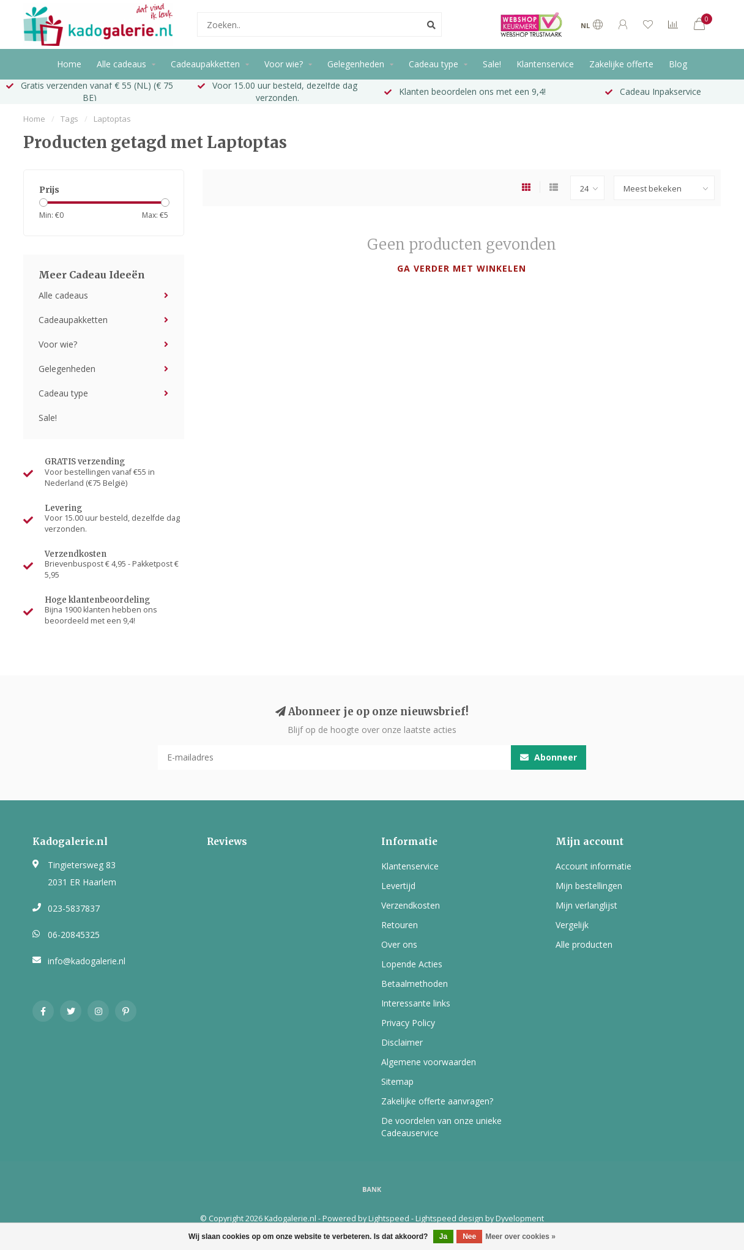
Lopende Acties (411, 964)
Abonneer (548, 757)
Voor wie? (283, 64)
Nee (469, 1236)
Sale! (492, 64)
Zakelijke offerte (621, 64)
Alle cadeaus (121, 64)
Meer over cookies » (520, 1236)
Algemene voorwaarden (428, 1062)
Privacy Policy (408, 1023)
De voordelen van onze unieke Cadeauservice (441, 1127)
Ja (443, 1236)
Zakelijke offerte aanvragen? (437, 1101)
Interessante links (415, 1003)
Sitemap (397, 1081)
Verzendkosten (410, 905)
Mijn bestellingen (589, 885)
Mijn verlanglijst (586, 905)
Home (69, 64)
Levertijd (398, 885)
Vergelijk (572, 925)
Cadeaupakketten (205, 64)
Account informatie (593, 866)
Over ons (399, 944)
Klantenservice (545, 64)
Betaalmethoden (414, 983)
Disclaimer (402, 1042)
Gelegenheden (355, 64)
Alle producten (584, 944)
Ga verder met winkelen (461, 268)
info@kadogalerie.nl (86, 961)
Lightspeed (388, 1218)
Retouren (399, 925)
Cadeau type (433, 64)
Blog (678, 64)
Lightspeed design (449, 1218)
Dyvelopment (520, 1218)
